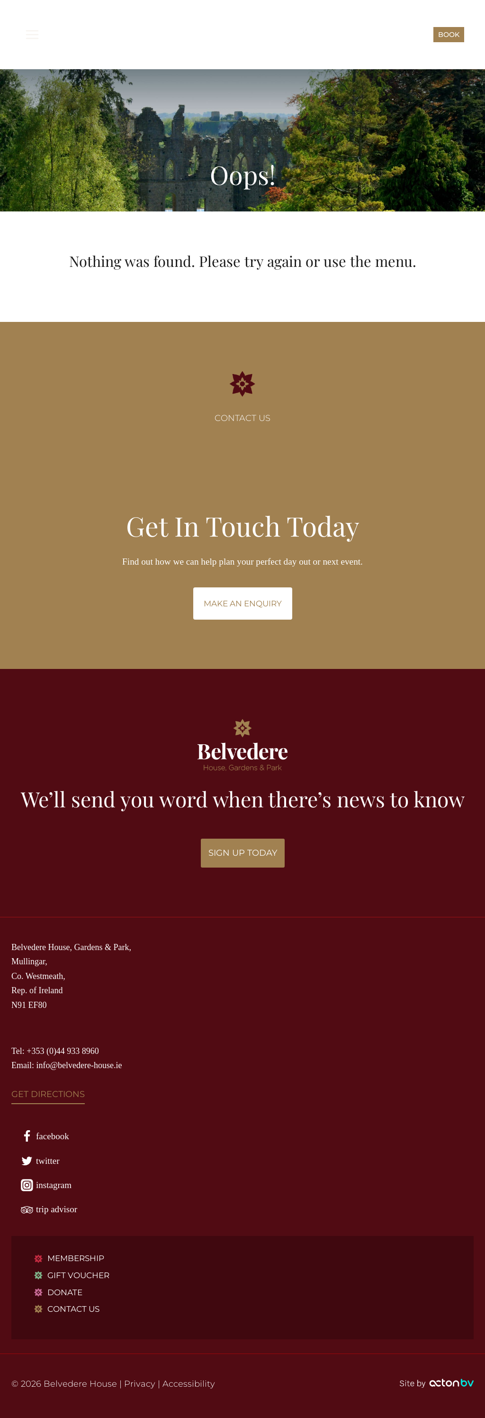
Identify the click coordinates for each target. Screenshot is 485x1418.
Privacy (139, 1384)
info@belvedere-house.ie (79, 1065)
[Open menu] (32, 34)
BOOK (448, 34)
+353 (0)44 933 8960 (63, 1051)
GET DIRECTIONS (48, 1094)
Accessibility (188, 1384)
